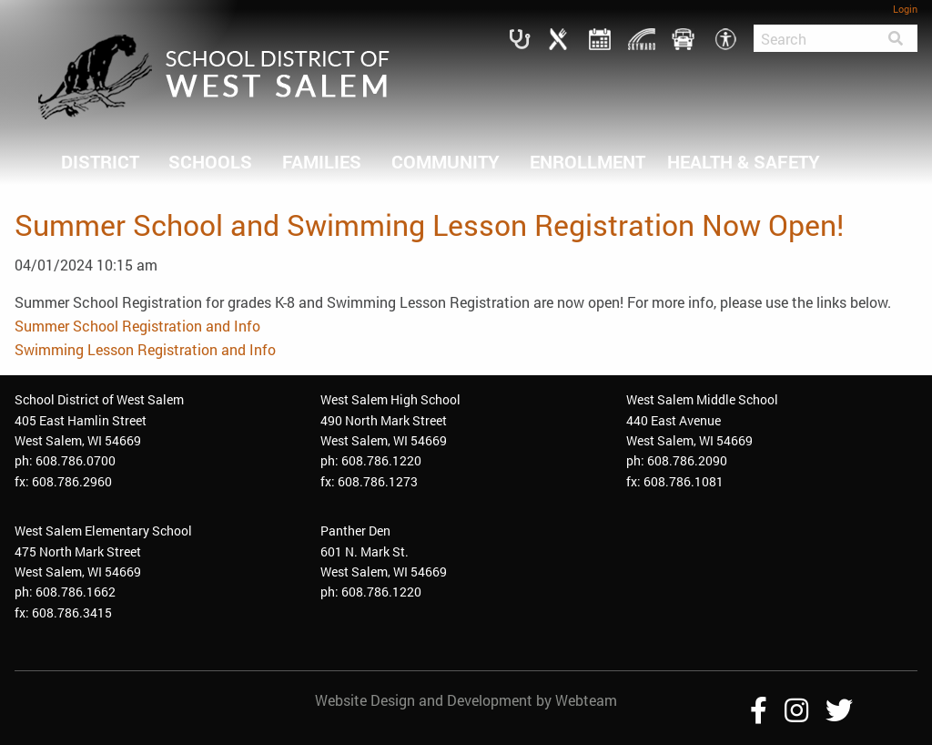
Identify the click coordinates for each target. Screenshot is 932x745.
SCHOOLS (210, 161)
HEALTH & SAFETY (743, 161)
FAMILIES (321, 161)
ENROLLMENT (587, 161)
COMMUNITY (445, 161)
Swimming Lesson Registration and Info (145, 349)
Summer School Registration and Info (137, 325)
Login (905, 8)
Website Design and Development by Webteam (466, 699)
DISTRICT (100, 161)
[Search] (814, 38)
